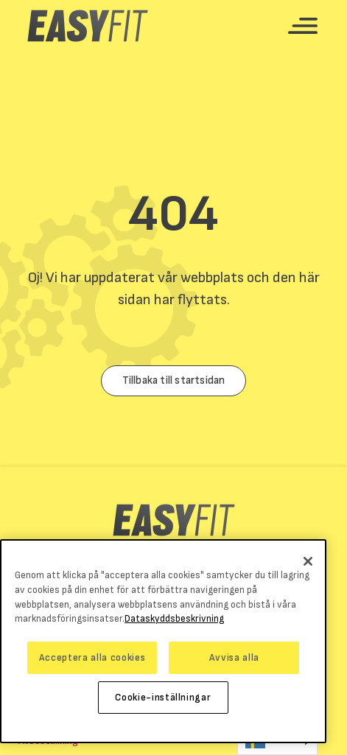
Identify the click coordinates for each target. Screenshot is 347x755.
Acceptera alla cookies (92, 658)
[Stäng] (308, 561)
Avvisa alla (234, 658)
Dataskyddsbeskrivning (174, 619)
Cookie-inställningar (163, 697)
